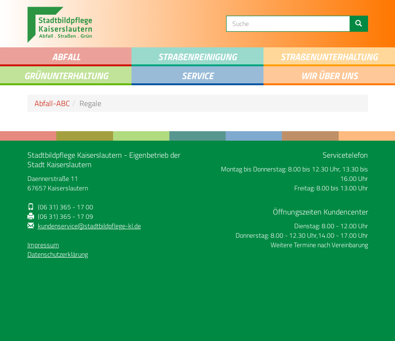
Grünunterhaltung (66, 75)
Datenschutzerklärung (57, 254)
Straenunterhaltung (329, 56)
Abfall (66, 56)
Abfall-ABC (52, 103)
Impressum (43, 245)
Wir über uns (329, 75)
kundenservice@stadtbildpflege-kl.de (89, 226)
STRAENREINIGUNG (197, 56)
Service (197, 75)
